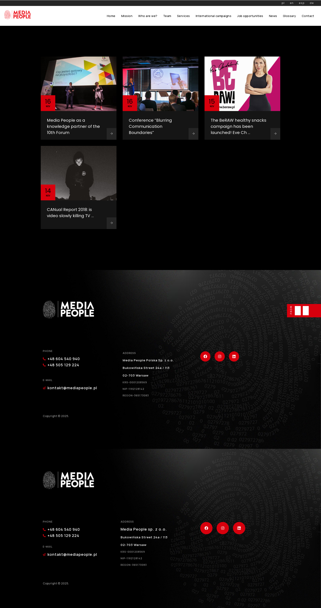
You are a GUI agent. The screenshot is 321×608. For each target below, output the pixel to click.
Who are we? (147, 16)
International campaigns (214, 16)
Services (183, 16)
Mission (127, 16)
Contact (308, 16)
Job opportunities (250, 16)
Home (111, 16)
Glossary (289, 16)
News (273, 16)
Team (167, 16)
